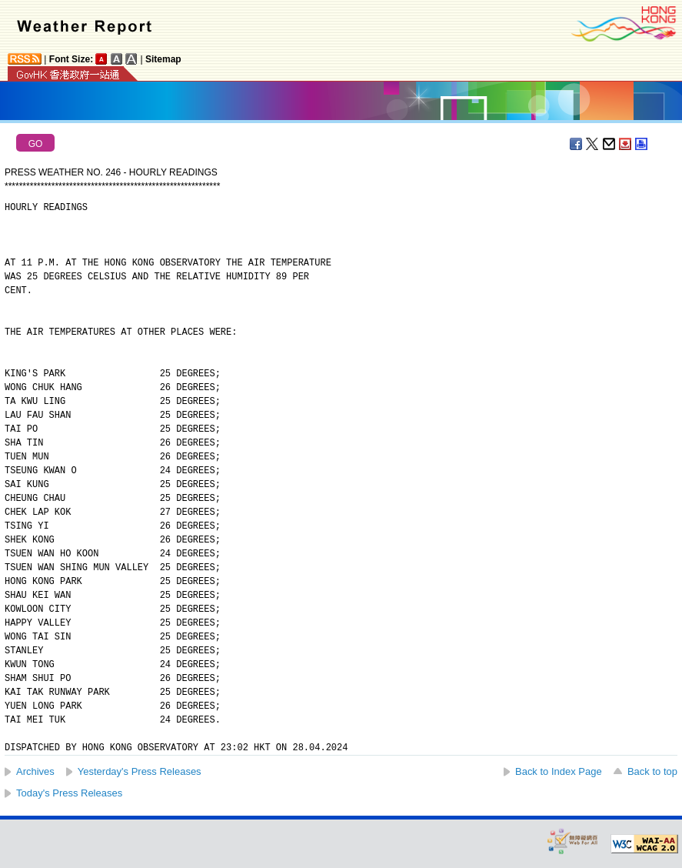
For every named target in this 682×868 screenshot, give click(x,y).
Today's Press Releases (69, 793)
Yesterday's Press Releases (139, 771)
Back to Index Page (558, 771)
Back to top (652, 771)
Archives (35, 771)
